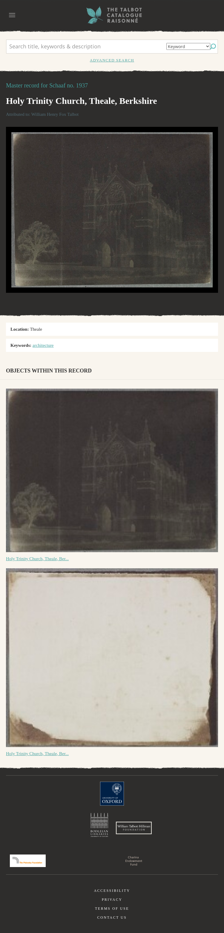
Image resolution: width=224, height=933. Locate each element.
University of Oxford (112, 794)
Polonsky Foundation (28, 860)
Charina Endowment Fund (134, 860)
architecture (43, 345)
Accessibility (112, 891)
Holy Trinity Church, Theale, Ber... (37, 558)
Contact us (112, 917)
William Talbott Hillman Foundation (134, 827)
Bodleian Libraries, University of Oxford (99, 825)
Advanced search (112, 60)
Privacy (112, 899)
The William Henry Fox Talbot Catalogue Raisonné (112, 15)
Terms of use (112, 908)
